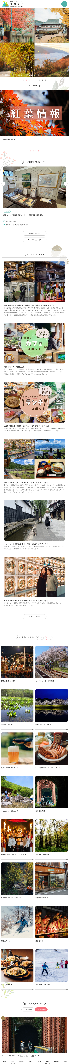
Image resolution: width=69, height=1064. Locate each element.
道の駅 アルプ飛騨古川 (44, 861)
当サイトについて (34, 968)
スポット (21, 1061)
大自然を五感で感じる (43, 681)
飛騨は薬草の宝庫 (41, 724)
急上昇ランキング (27, 749)
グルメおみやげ (47, 1062)
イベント (38, 1061)
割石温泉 (5, 830)
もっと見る (34, 939)
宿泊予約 (56, 1061)
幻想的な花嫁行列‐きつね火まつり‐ (13, 681)
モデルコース (13, 1062)
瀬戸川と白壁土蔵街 (9, 861)
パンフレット (34, 979)
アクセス (64, 1061)
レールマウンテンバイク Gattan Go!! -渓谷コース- (21, 796)
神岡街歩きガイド (42, 830)
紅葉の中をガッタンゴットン (11, 724)
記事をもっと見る (34, 617)
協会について (34, 973)
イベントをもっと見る (34, 240)
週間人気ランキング (41, 749)
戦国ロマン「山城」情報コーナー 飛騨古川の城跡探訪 (23, 215)
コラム (4, 1061)
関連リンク (34, 990)
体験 (30, 1061)
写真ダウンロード (34, 985)
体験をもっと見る (34, 233)
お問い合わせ (34, 996)
